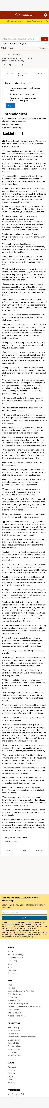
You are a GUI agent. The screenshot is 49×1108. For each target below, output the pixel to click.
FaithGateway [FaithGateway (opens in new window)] (13, 1027)
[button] (45, 15)
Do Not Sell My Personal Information (24, 1006)
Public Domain (11, 841)
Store (10, 964)
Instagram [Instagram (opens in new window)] (12, 1070)
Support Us (12, 973)
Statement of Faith (15, 957)
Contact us (12, 997)
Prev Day (7, 73)
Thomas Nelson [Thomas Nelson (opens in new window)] (14, 1046)
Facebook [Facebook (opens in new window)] (12, 1067)
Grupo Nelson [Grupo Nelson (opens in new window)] (13, 1040)
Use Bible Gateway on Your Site (21, 991)
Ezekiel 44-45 (27, 58)
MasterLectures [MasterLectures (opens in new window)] (14, 1055)
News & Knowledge (16, 954)
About (10, 951)
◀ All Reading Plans (12, 55)
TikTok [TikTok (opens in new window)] (10, 1076)
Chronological (10, 58)
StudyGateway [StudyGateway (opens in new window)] (14, 1030)
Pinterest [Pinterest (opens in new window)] (11, 1073)
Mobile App (12, 961)
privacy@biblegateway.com (27, 936)
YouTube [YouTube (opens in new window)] (11, 1082)
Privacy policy (14, 1000)
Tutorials (11, 988)
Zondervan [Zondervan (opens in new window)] (12, 1052)
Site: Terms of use (15, 1013)
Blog (10, 967)
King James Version (13, 61)
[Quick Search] (20, 39)
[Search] (44, 39)
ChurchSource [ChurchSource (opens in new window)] (14, 1033)
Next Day (41, 73)
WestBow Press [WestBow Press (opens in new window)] (14, 1049)
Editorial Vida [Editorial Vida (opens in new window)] (13, 1043)
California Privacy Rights (19, 1003)
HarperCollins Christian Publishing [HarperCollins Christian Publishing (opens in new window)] (22, 1037)
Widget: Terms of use (16, 1016)
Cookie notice (13, 1009)
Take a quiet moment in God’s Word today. (24, 21)
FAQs (10, 985)
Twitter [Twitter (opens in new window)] (11, 1079)
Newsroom (12, 970)
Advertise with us (15, 994)
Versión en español (16, 1094)
